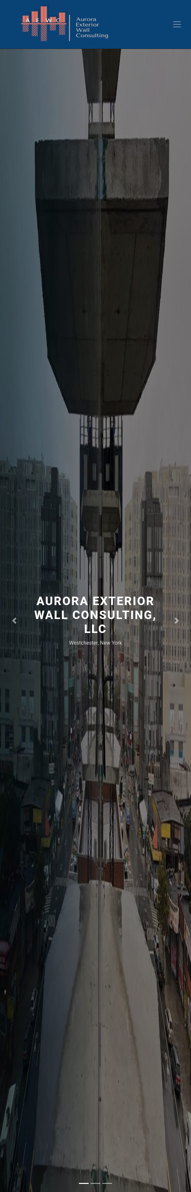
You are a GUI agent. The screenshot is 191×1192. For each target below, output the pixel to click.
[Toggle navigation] (177, 24)
